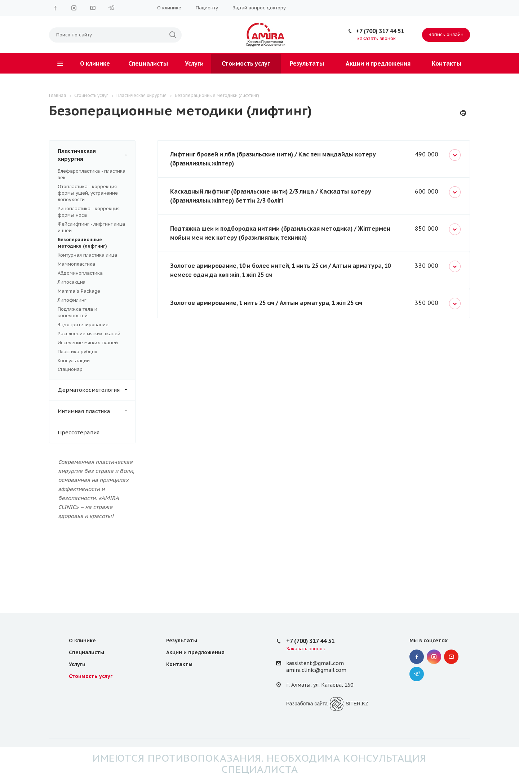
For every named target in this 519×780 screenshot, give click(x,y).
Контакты (446, 63)
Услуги (194, 63)
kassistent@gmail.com (315, 663)
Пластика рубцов (77, 352)
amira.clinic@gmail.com (316, 670)
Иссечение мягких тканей (88, 343)
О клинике (169, 8)
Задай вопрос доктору (259, 8)
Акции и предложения (378, 63)
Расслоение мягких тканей (89, 334)
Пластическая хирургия (96, 155)
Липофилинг (72, 300)
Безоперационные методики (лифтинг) (82, 242)
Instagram (74, 8)
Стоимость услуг (246, 63)
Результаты (307, 63)
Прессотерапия (78, 432)
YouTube (92, 8)
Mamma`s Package (79, 291)
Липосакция (71, 282)
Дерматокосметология (96, 390)
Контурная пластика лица (87, 255)
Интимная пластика (96, 411)
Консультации (74, 361)
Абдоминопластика (80, 273)
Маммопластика (76, 264)
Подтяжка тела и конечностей (77, 312)
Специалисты (148, 63)
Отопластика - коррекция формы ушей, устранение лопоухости (88, 193)
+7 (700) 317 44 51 (380, 31)
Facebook (55, 8)
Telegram (111, 8)
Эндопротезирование (83, 325)
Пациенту (207, 8)
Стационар (70, 369)
